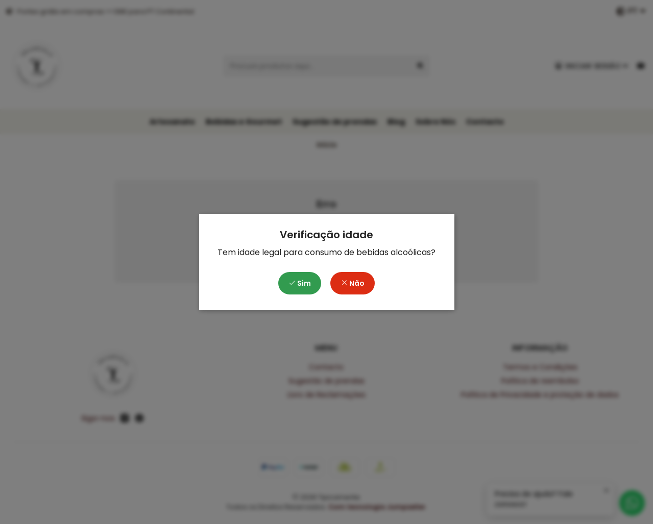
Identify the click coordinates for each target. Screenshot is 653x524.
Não (353, 283)
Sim (299, 283)
